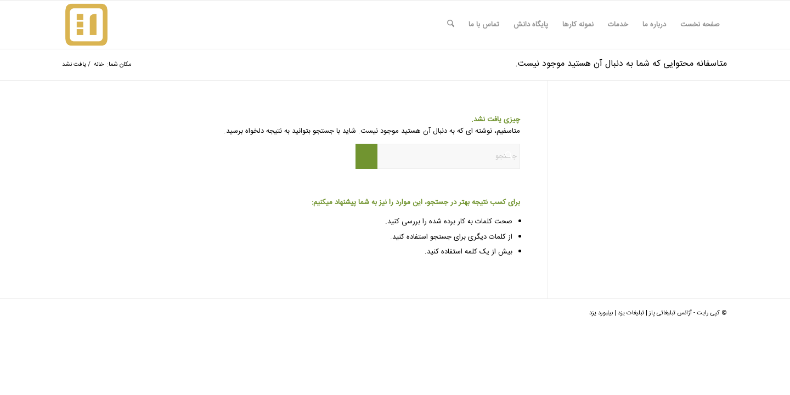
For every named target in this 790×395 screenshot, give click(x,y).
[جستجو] (450, 25)
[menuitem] (700, 25)
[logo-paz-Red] (86, 25)
